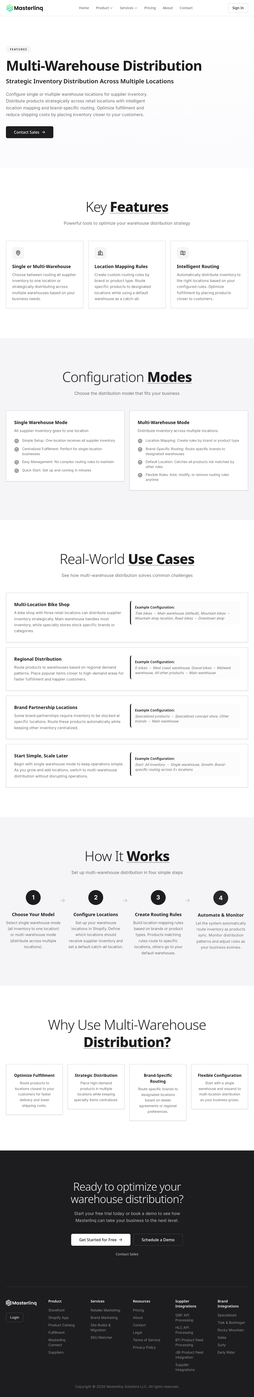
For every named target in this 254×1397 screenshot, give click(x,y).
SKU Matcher (101, 1337)
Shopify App (58, 1317)
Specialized (227, 1315)
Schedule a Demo (158, 1241)
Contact (186, 7)
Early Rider (226, 1352)
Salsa (222, 1337)
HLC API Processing (184, 1330)
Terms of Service (146, 1340)
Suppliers (56, 1352)
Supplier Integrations (185, 1367)
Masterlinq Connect (56, 1342)
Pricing (150, 7)
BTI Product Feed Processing (189, 1342)
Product (104, 7)
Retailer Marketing (105, 1310)
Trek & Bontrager (231, 1322)
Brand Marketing (104, 1317)
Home (84, 7)
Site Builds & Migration (101, 1327)
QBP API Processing (184, 1317)
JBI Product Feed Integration (189, 1354)
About (168, 7)
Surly (222, 1345)
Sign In (238, 7)
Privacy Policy (144, 1347)
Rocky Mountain (231, 1330)
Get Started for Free (101, 1241)
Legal (137, 1332)
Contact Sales (29, 132)
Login (14, 1317)
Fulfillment (56, 1332)
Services (128, 7)
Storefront (56, 1310)
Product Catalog (61, 1325)
